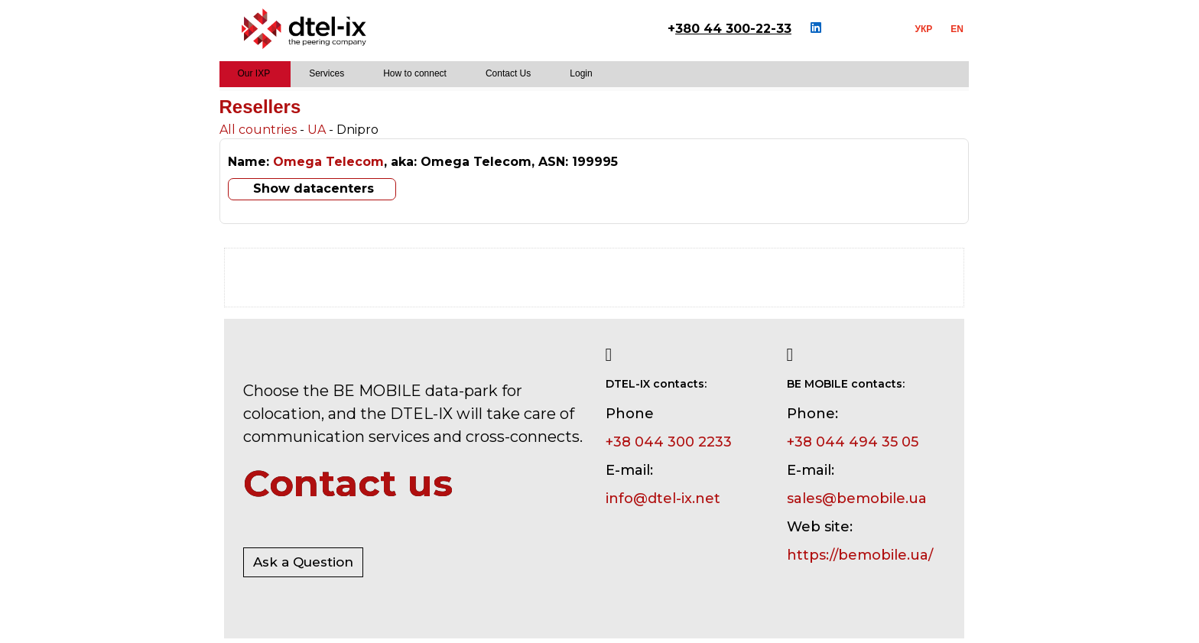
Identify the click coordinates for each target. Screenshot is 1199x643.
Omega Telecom (328, 161)
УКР (924, 29)
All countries (258, 129)
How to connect (415, 73)
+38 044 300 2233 (669, 442)
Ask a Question (303, 562)
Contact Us (508, 73)
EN (956, 29)
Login (581, 73)
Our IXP (254, 73)
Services (326, 73)
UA (316, 129)
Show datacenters (313, 188)
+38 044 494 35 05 (852, 442)
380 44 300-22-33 (733, 28)
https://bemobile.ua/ (860, 555)
